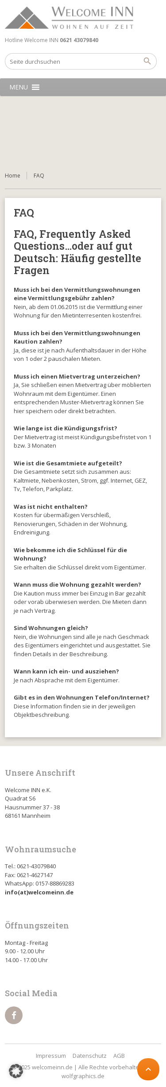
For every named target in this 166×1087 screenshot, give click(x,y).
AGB (119, 1056)
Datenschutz (90, 1056)
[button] (18, 87)
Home (12, 175)
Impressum (51, 1056)
